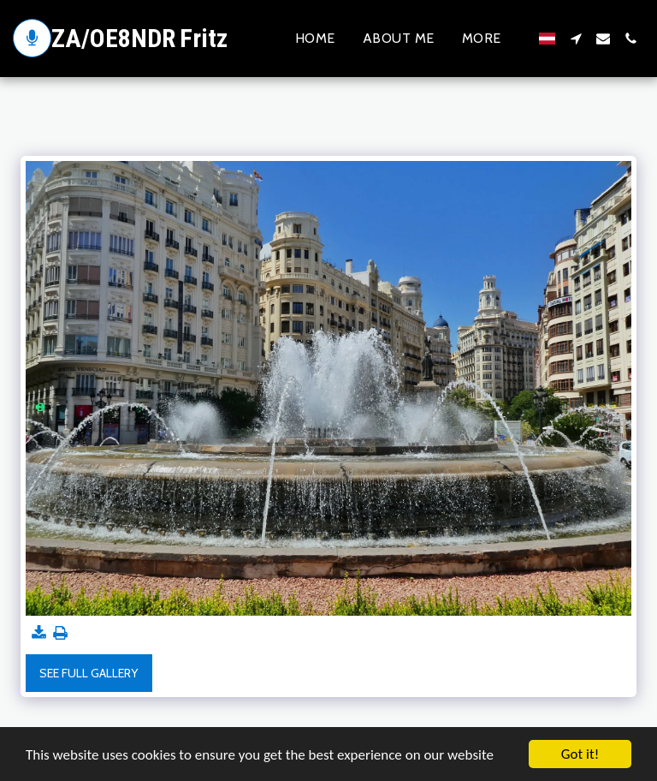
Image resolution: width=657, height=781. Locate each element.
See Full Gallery (88, 673)
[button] (576, 38)
